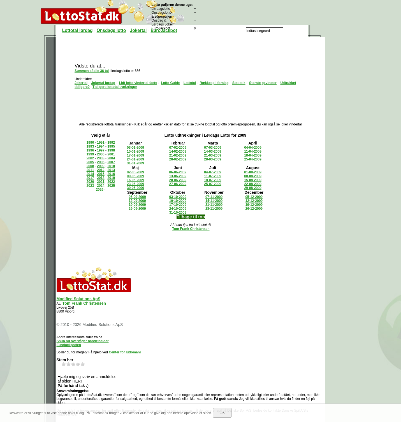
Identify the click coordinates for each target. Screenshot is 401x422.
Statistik (238, 83)
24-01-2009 (135, 159)
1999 (90, 154)
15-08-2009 (252, 180)
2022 (111, 182)
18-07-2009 (212, 180)
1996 (90, 150)
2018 (101, 178)
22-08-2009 (252, 184)
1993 (90, 146)
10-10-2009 (177, 201)
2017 (90, 178)
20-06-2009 (177, 180)
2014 (90, 174)
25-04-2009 (252, 159)
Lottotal (190, 83)
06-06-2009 (177, 172)
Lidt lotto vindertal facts (138, 83)
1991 (101, 142)
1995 (111, 146)
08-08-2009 (252, 176)
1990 (90, 142)
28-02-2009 (177, 159)
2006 (101, 162)
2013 (111, 170)
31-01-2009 (135, 163)
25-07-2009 (212, 184)
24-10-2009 (177, 209)
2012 (101, 170)
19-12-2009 (254, 205)
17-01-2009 (135, 155)
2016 (111, 174)
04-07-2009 (212, 172)
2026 (99, 190)
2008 (90, 166)
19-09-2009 (137, 205)
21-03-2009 (212, 155)
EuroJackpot (163, 30)
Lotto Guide (170, 83)
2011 (90, 170)
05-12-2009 (254, 197)
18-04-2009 (252, 155)
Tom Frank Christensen (190, 229)
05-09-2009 (137, 197)
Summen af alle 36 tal (92, 71)
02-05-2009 (135, 172)
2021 (101, 182)
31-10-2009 (177, 213)
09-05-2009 (135, 176)
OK (222, 413)
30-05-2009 (135, 188)
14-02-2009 (177, 151)
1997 (101, 150)
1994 (101, 146)
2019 (111, 178)
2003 (101, 158)
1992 (111, 142)
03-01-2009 (135, 148)
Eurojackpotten (69, 345)
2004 (111, 158)
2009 (101, 166)
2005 (90, 162)
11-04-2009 (252, 151)
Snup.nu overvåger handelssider (83, 341)
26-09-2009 (137, 209)
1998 (111, 150)
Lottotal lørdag (77, 30)
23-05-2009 (135, 184)
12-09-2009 (137, 201)
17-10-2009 (177, 205)
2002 (90, 158)
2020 (90, 182)
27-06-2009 (177, 184)
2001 (111, 154)
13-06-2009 (177, 176)
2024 (101, 186)
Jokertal (138, 30)
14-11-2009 (213, 201)
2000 (101, 154)
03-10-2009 (177, 197)
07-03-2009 (212, 148)
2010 (111, 166)
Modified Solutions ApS (79, 299)
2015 (101, 174)
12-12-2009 (254, 201)
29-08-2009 (252, 188)
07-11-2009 (213, 197)
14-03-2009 (212, 151)
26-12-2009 (254, 209)
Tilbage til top (191, 217)
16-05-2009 (135, 180)
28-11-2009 (213, 209)
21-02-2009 (177, 155)
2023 (90, 186)
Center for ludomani (125, 352)
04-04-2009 (252, 148)
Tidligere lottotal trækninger (114, 87)
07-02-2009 (177, 148)
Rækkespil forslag (214, 83)
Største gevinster (263, 83)
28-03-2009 (212, 159)
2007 (111, 162)
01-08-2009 (252, 172)
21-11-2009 (213, 205)
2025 (111, 186)
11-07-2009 (212, 176)
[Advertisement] (191, 49)
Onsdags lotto (111, 30)
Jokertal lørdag (103, 83)
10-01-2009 (135, 151)
